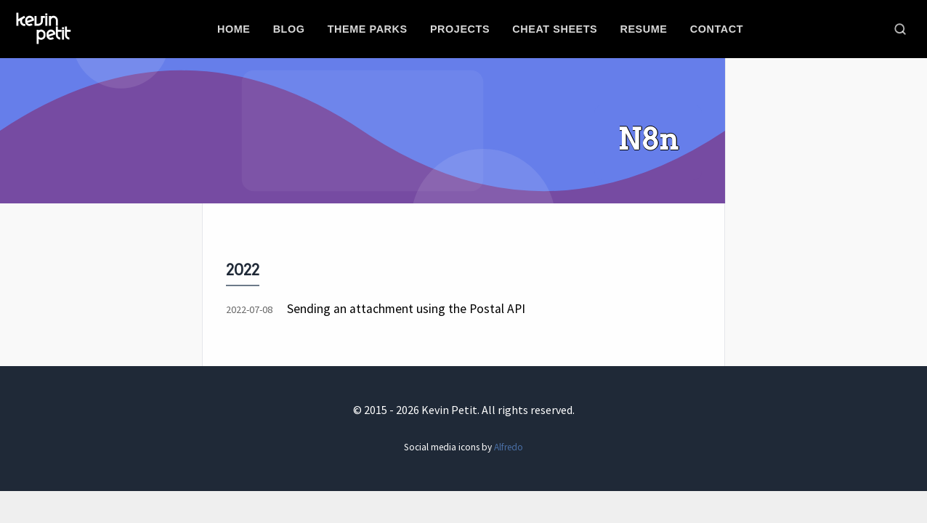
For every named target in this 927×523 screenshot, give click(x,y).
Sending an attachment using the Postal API (406, 309)
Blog (289, 29)
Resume (643, 29)
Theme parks (368, 29)
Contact (716, 29)
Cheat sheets (554, 29)
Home (233, 29)
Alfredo (508, 447)
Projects (460, 29)
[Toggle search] (900, 29)
